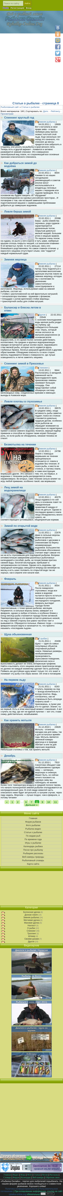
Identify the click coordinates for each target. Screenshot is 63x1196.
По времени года (31, 839)
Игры (22, 1174)
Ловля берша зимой (17, 211)
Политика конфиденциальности (21, 1188)
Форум (16, 1177)
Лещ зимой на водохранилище (15, 489)
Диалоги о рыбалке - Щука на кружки (32, 1029)
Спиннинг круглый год (19, 117)
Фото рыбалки (31, 825)
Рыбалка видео (31, 829)
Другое (41, 314)
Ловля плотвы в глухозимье (23, 401)
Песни (45, 1174)
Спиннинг (43, 367)
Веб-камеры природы (31, 857)
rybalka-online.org (17, 1194)
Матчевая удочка (32, 920)
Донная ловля (31, 915)
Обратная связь (53, 1177)
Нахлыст (32, 925)
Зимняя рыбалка (46, 122)
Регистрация (17, 8)
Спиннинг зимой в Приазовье (24, 363)
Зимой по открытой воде (20, 525)
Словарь (7, 1177)
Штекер (31, 936)
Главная (31, 818)
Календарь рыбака (31, 846)
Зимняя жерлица (15, 259)
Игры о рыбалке (31, 843)
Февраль (10, 578)
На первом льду (15, 679)
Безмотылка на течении (20, 444)
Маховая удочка (31, 923)
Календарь (26, 1177)
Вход (28, 8)
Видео (16, 1174)
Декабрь (9, 755)
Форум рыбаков (31, 822)
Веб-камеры (38, 1177)
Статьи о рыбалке (31, 832)
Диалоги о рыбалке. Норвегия (31, 950)
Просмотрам (7, 114)
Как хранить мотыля (18, 720)
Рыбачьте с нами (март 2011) (31, 1002)
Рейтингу (55, 111)
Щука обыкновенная (18, 634)
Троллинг (31, 933)
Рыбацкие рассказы (31, 853)
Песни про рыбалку (31, 850)
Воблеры (31, 1054)
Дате (45, 111)
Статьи (37, 1174)
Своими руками (31, 939)
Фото (29, 1174)
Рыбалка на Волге (31, 976)
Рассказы (54, 1174)
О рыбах (42, 638)
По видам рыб (31, 836)
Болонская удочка (31, 912)
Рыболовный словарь (31, 860)
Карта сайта (31, 864)
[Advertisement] (31, 66)
